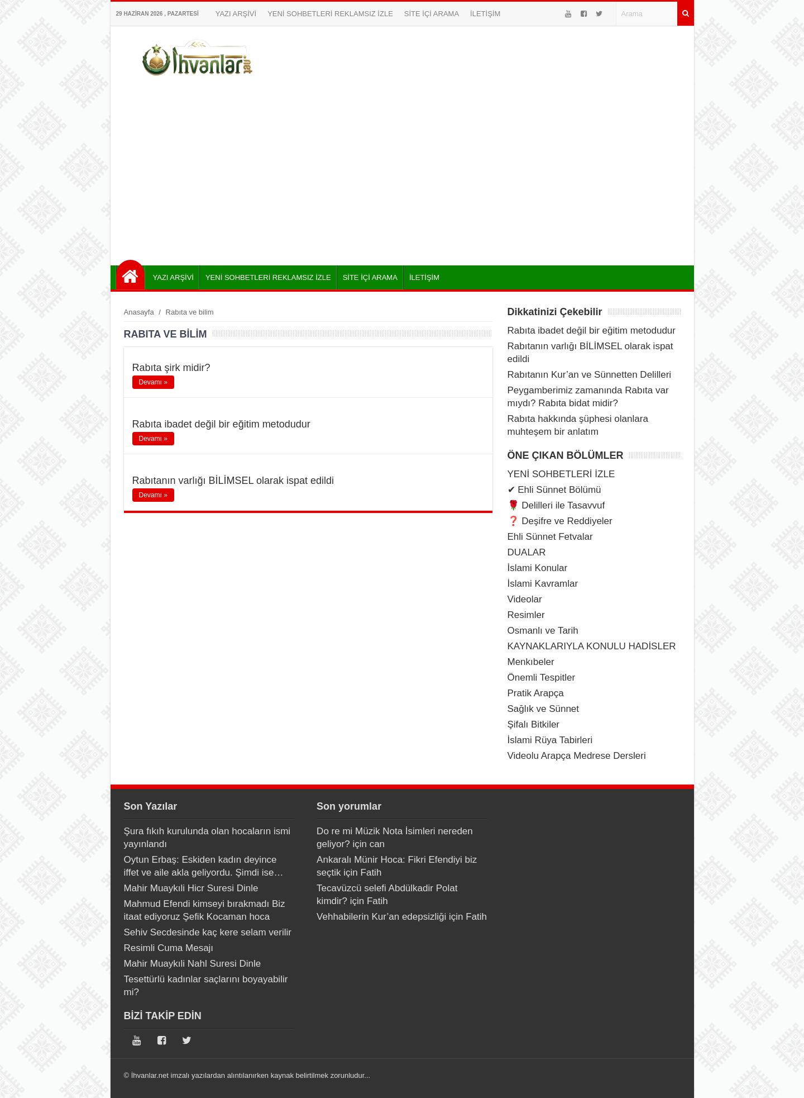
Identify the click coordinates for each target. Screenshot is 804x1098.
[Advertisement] (402, 170)
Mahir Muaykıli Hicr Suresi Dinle (191, 888)
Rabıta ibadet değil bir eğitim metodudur (221, 424)
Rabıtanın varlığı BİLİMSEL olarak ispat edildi (233, 480)
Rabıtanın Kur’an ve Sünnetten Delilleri (590, 374)
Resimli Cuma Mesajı (169, 948)
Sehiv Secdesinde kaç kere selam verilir (207, 932)
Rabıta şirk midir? (171, 367)
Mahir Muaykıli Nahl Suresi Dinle (192, 963)
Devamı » (153, 382)
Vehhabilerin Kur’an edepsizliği (381, 916)
